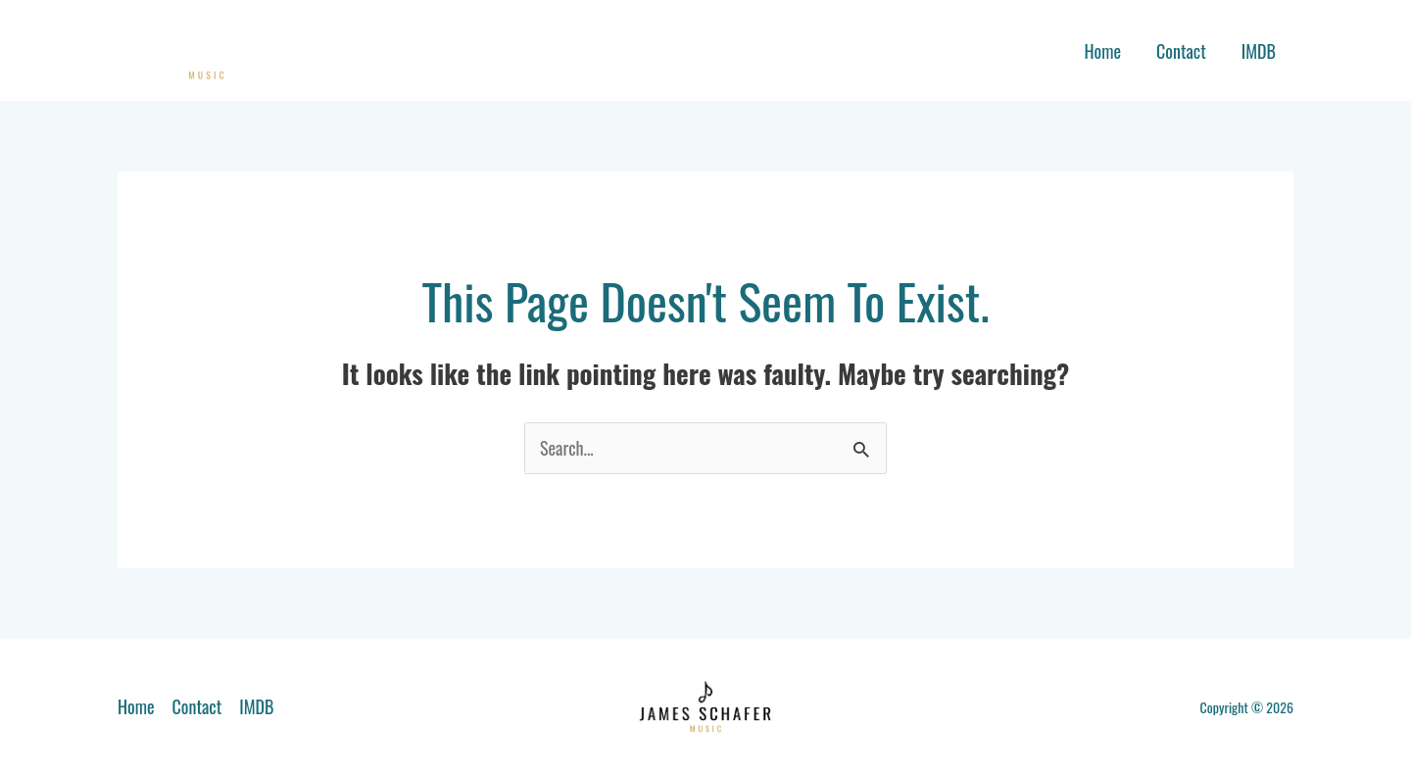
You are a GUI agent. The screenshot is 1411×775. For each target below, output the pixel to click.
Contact (1181, 51)
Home (1102, 51)
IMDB (1258, 51)
